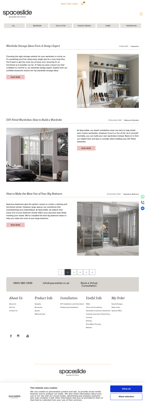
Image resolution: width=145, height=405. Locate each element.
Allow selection (126, 382)
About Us (12, 304)
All (13, 26)
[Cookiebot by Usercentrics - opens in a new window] (14, 400)
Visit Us (12, 307)
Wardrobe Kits (40, 314)
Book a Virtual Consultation (89, 284)
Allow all (126, 375)
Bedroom (37, 26)
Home (107, 26)
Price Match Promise (93, 324)
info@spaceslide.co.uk (56, 283)
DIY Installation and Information (72, 304)
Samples (38, 304)
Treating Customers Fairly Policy (98, 314)
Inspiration (131, 26)
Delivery (89, 321)
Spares (37, 311)
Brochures (38, 307)
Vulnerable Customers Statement (98, 311)
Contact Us (13, 311)
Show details (36, 400)
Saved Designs (117, 304)
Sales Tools (116, 307)
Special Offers (117, 311)
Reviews (89, 327)
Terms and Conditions (94, 307)
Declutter (60, 26)
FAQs (88, 304)
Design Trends (84, 26)
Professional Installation (69, 307)
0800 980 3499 (69, 4)
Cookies (89, 317)
